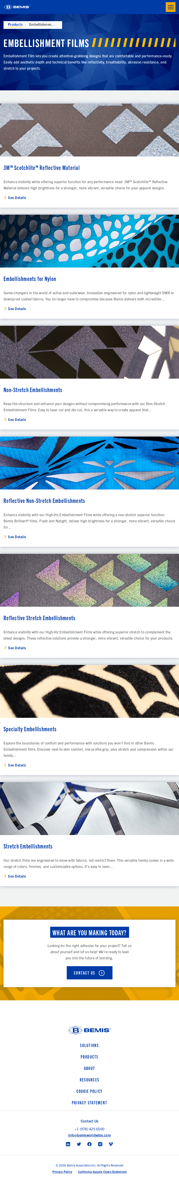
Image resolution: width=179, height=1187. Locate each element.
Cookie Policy (89, 1091)
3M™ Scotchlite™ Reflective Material (42, 167)
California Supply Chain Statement (102, 1172)
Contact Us (84, 972)
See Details (17, 197)
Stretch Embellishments (28, 846)
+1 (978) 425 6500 (89, 1129)
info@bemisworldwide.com (89, 1135)
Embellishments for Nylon (30, 278)
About (89, 1068)
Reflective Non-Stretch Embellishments (44, 500)
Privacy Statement (89, 1102)
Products (15, 24)
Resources (89, 1079)
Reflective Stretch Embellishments (39, 617)
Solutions (89, 1045)
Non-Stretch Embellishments (33, 389)
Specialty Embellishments (30, 729)
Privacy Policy (62, 1172)
